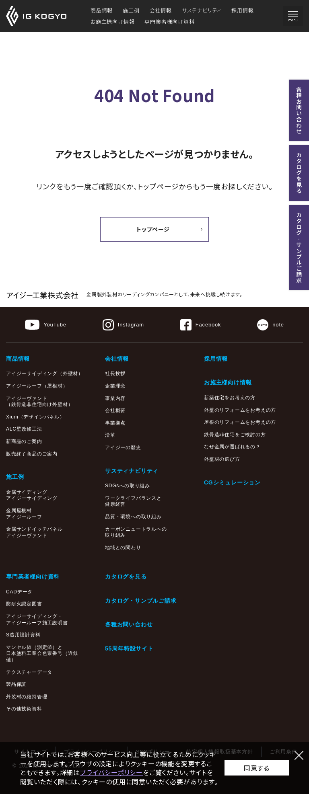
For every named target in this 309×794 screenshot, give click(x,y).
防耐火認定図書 (24, 604)
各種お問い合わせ (128, 624)
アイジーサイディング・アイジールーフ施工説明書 (37, 619)
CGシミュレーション (232, 482)
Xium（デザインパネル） (35, 417)
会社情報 (161, 10)
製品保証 (16, 684)
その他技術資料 (24, 709)
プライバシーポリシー (111, 772)
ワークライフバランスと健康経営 (133, 501)
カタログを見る (126, 576)
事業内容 (115, 398)
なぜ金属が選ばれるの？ (232, 446)
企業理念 (115, 386)
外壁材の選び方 (222, 459)
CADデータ (19, 592)
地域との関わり (123, 547)
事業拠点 (115, 423)
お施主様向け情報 (112, 21)
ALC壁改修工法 (24, 429)
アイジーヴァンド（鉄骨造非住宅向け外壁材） (39, 402)
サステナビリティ (201, 10)
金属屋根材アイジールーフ (24, 514)
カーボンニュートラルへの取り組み (136, 532)
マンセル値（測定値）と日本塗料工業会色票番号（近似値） (42, 653)
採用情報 (242, 10)
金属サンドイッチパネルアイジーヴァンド (34, 532)
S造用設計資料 (23, 635)
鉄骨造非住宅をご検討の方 (235, 434)
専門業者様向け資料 (169, 21)
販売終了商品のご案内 (32, 454)
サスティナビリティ (132, 471)
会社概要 (115, 410)
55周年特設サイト (129, 648)
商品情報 (102, 10)
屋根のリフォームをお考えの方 (240, 422)
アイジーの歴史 (123, 447)
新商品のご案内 (24, 441)
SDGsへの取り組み (127, 485)
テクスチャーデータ (29, 672)
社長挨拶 (115, 373)
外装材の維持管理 (26, 697)
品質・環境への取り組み (133, 516)
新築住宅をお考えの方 (229, 397)
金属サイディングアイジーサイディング (32, 495)
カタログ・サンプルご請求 (141, 600)
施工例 (131, 10)
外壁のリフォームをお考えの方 (240, 410)
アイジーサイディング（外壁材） (44, 373)
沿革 (110, 435)
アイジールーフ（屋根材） (37, 386)
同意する (256, 768)
